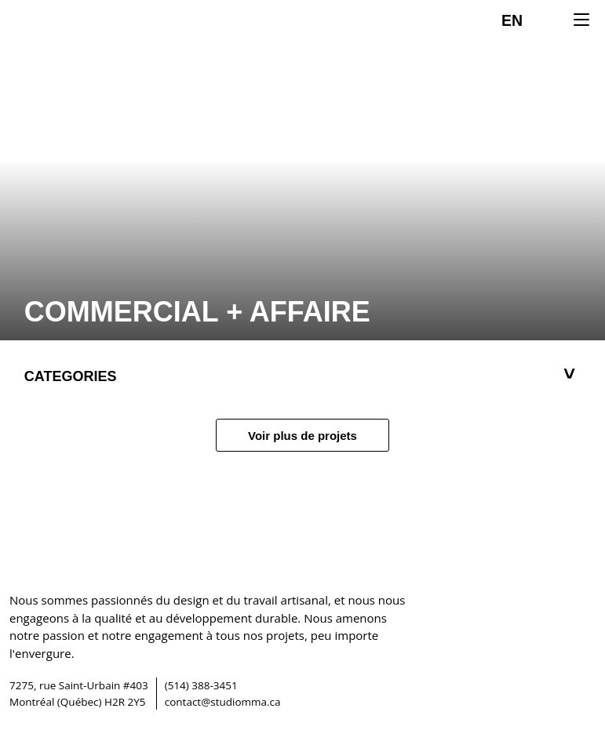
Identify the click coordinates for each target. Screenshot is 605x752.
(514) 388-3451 (201, 685)
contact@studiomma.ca (223, 702)
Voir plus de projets (302, 435)
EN (512, 20)
